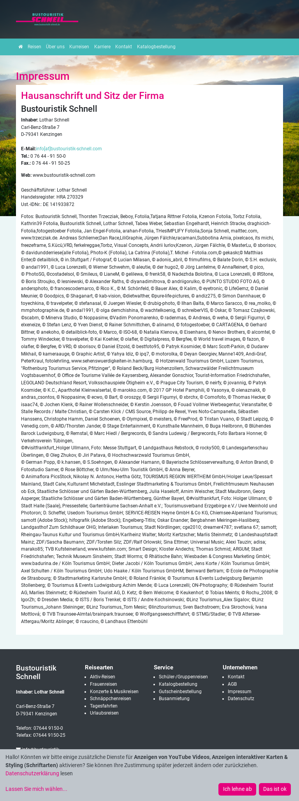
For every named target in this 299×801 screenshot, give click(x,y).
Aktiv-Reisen (102, 677)
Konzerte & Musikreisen (114, 691)
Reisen (34, 46)
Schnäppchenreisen (110, 698)
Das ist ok (275, 789)
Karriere (102, 46)
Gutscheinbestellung (180, 691)
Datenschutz (241, 698)
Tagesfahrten (104, 706)
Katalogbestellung (156, 46)
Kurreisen (79, 46)
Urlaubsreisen (104, 713)
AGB (232, 684)
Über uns (55, 46)
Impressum (240, 691)
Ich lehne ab (237, 789)
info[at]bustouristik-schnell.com (69, 148)
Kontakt (123, 46)
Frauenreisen (103, 684)
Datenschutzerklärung (32, 773)
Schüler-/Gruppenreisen (183, 677)
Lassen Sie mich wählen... (36, 789)
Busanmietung (174, 698)
